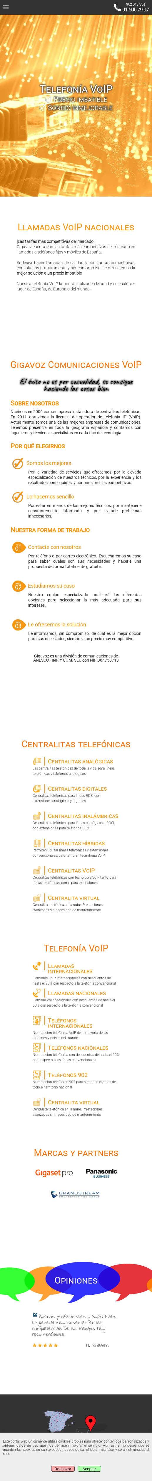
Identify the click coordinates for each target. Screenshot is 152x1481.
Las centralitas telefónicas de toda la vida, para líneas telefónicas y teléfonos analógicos (76, 766)
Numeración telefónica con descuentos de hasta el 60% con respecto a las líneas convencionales (76, 1052)
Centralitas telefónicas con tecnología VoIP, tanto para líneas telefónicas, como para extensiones (76, 875)
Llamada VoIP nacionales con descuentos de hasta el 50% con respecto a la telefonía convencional (76, 998)
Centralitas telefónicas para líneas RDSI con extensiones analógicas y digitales (76, 793)
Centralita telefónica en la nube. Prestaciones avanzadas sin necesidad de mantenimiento (76, 902)
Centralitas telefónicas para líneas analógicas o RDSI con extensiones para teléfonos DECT (76, 820)
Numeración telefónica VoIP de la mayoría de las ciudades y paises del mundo (76, 1027)
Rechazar (62, 1469)
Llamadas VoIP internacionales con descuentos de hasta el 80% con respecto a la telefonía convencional (76, 973)
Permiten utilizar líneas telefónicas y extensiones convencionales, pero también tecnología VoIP (76, 848)
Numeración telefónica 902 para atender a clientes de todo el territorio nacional (76, 1080)
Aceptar (89, 1469)
